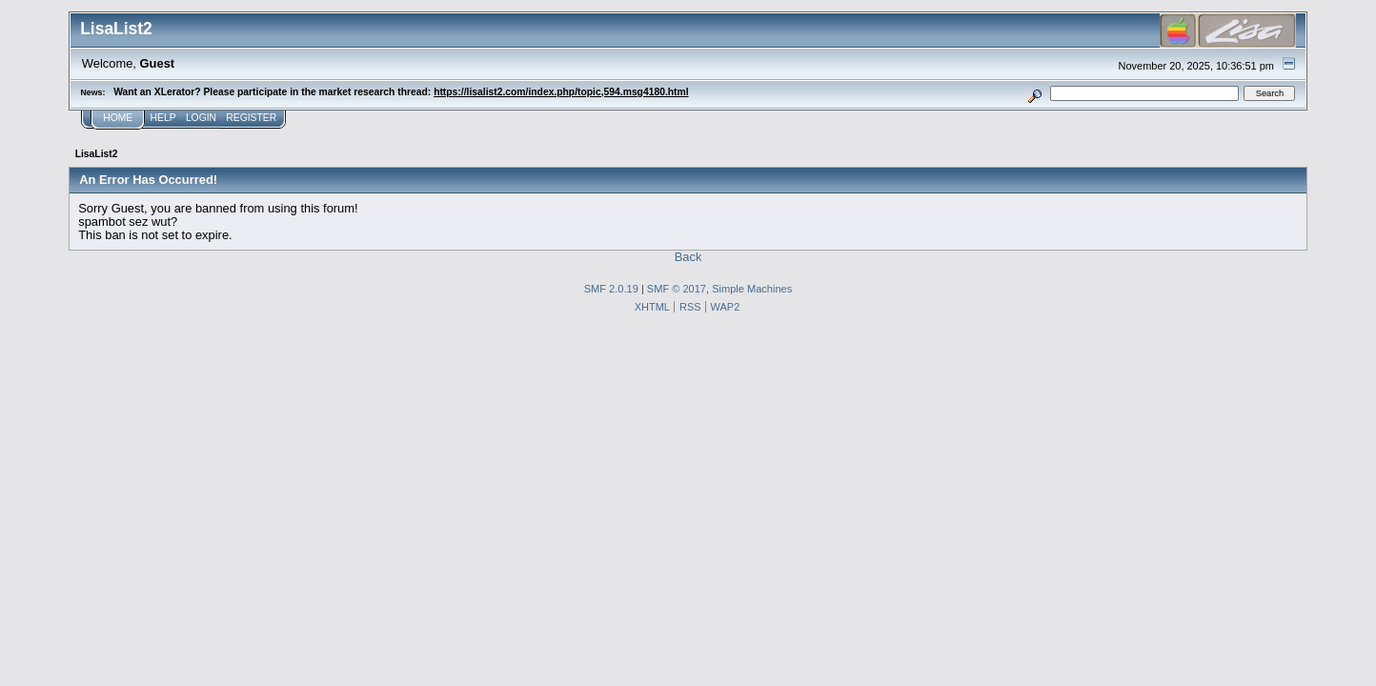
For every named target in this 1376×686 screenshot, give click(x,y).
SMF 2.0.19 (611, 288)
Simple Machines (752, 288)
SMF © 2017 (676, 288)
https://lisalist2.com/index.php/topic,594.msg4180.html (561, 92)
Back (688, 257)
